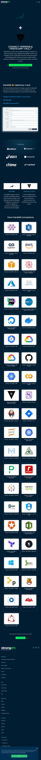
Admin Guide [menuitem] (4, 690)
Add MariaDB (7, 100)
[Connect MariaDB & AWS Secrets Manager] (29, 267)
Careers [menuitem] (3, 723)
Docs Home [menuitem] (3, 684)
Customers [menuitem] (3, 674)
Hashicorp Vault (29, 191)
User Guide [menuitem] (3, 687)
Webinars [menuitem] (3, 710)
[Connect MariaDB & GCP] (29, 342)
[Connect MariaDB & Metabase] (11, 453)
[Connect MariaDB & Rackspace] (29, 472)
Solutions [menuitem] (3, 662)
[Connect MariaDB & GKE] (11, 379)
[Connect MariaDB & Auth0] (11, 528)
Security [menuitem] (3, 726)
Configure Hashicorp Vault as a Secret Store (17, 97)
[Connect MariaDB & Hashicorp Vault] (11, 398)
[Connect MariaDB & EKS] (11, 342)
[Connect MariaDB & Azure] (11, 286)
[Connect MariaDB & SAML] (11, 621)
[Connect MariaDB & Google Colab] (29, 379)
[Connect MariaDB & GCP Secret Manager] (11, 360)
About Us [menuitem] (3, 720)
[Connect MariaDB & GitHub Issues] (29, 360)
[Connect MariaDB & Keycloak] (11, 509)
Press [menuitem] (2, 732)
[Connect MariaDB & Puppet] (11, 584)
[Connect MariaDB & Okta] (11, 602)
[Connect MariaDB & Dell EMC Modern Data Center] (29, 304)
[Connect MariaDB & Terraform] (11, 547)
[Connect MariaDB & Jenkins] (11, 416)
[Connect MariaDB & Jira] (29, 416)
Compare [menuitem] (3, 677)
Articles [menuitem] (3, 704)
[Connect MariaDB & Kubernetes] (29, 435)
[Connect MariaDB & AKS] (11, 230)
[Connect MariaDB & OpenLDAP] (29, 565)
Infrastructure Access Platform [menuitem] (8, 659)
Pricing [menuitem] (2, 671)
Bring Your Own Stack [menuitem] (6, 668)
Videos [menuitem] (2, 707)
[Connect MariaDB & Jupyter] (11, 435)
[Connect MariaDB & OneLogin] (29, 547)
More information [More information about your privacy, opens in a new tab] (22, 752)
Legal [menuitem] (2, 729)
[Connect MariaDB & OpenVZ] (29, 453)
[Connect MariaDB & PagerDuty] (11, 472)
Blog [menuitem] (2, 701)
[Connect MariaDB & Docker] (29, 323)
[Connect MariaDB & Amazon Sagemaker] (29, 230)
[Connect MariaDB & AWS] (29, 249)
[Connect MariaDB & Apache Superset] (11, 249)
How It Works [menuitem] (4, 665)
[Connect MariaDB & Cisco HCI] (29, 286)
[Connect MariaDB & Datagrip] (11, 304)
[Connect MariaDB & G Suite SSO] (29, 509)
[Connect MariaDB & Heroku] (29, 398)
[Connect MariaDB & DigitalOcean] (11, 323)
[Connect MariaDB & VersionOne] (29, 491)
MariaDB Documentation (11, 103)
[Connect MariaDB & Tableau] (11, 491)
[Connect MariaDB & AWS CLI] (11, 267)
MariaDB (12, 191)
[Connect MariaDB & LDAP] (29, 602)
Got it (19, 756)
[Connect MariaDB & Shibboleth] (29, 584)
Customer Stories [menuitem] (5, 713)
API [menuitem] (2, 694)
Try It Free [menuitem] (5, 740)
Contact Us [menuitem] (5, 743)
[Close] (37, 748)
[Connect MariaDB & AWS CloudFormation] (29, 528)
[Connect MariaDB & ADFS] (11, 565)
